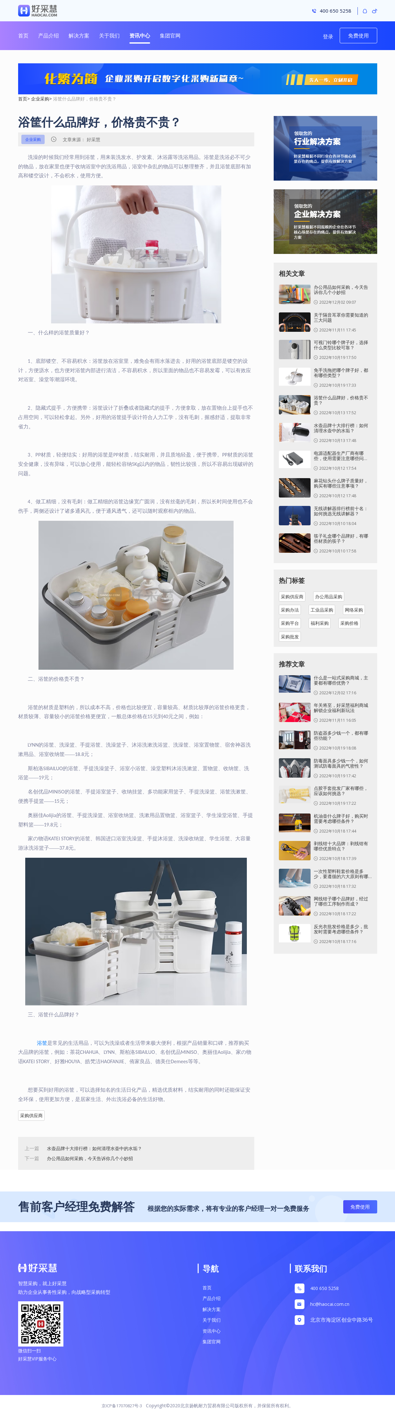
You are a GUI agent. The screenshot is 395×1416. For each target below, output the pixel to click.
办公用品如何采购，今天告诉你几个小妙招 (93, 1158)
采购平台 (290, 623)
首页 (23, 35)
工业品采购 (322, 610)
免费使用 (358, 35)
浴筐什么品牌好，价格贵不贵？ (84, 99)
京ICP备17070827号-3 (122, 1405)
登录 (328, 36)
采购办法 (290, 610)
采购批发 (290, 637)
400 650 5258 (326, 1288)
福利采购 (320, 623)
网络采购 (354, 610)
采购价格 (349, 623)
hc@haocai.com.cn (330, 1304)
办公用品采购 (328, 596)
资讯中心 (139, 35)
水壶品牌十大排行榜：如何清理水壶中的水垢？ (98, 1148)
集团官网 (170, 35)
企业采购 (40, 99)
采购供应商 (31, 1115)
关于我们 (109, 35)
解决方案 (79, 35)
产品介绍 (48, 35)
